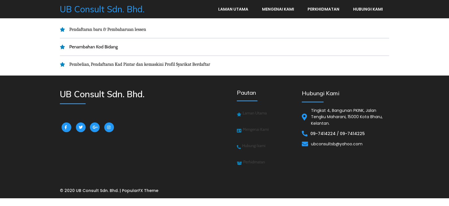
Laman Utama (233, 9)
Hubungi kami (368, 9)
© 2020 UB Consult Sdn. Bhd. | (91, 190)
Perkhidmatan (323, 9)
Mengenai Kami (278, 9)
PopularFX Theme (140, 190)
